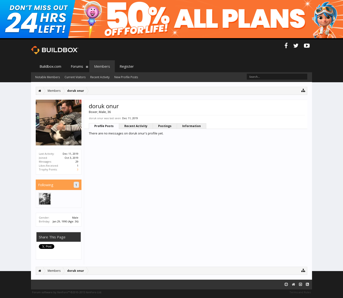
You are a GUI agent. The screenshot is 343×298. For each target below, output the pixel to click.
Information (191, 126)
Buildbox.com (50, 66)
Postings (165, 126)
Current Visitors (75, 77)
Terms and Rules (300, 292)
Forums (77, 66)
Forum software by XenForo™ (67, 292)
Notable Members (47, 77)
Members (102, 66)
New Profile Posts (126, 77)
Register (127, 66)
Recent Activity (135, 126)
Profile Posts (104, 126)
